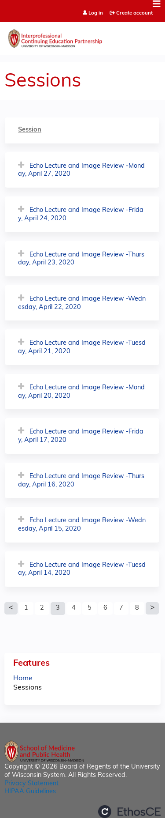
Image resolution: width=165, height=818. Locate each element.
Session (29, 130)
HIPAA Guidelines (30, 791)
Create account (134, 13)
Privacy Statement (31, 783)
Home (23, 678)
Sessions (27, 687)
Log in (95, 13)
